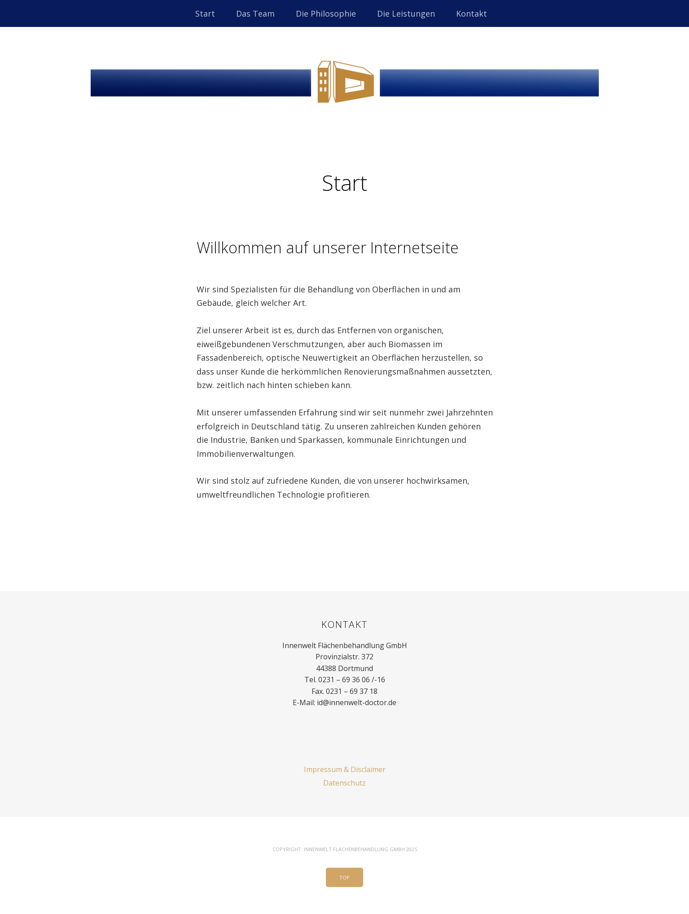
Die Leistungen (406, 13)
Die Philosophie (326, 13)
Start (205, 13)
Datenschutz (344, 783)
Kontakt (471, 13)
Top (344, 877)
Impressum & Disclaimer (345, 769)
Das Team (255, 13)
